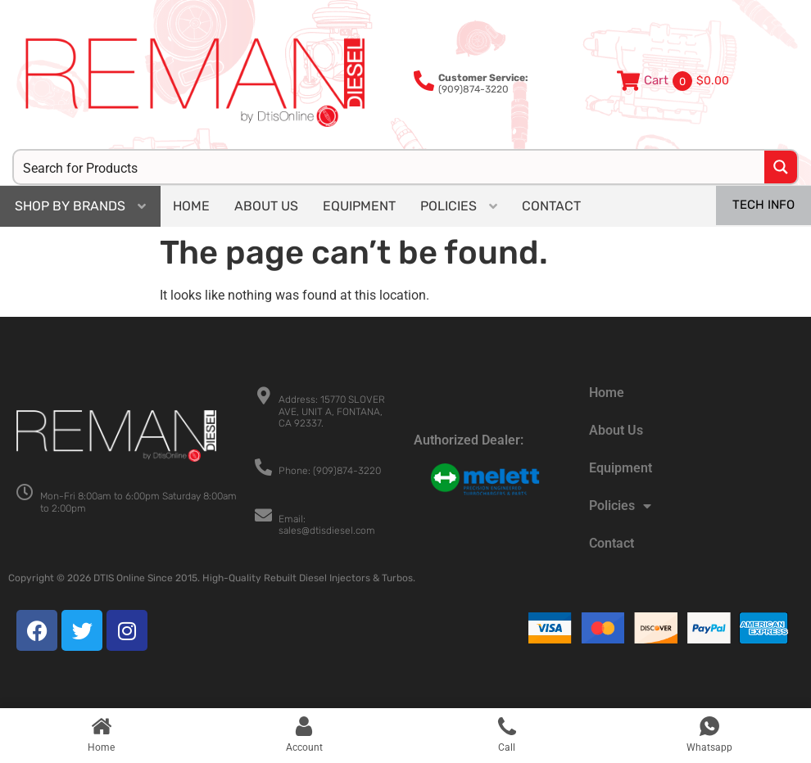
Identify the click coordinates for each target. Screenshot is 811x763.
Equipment (620, 468)
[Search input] (390, 167)
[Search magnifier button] (780, 167)
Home (606, 392)
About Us (616, 430)
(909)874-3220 (483, 83)
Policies (620, 506)
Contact (611, 543)
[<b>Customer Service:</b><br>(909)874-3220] (424, 80)
